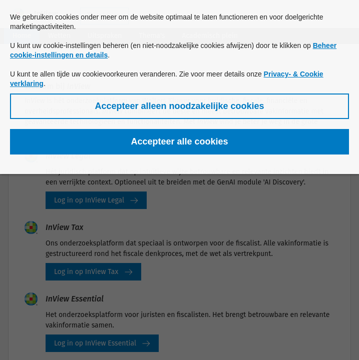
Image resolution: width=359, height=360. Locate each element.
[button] (179, 106)
